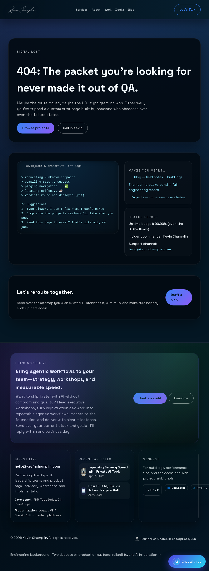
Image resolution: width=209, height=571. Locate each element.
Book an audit (150, 398)
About (96, 9)
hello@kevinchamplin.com (150, 249)
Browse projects (35, 128)
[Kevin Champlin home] (22, 10)
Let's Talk (187, 9)
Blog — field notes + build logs (158, 177)
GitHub (152, 490)
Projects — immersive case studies (158, 197)
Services (82, 9)
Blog (131, 9)
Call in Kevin (73, 128)
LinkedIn (176, 488)
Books (119, 9)
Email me (181, 398)
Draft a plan (176, 297)
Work (108, 9)
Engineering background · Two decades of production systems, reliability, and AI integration (85, 554)
